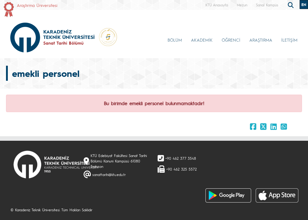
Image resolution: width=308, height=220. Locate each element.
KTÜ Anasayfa (216, 4)
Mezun (242, 4)
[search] (291, 4)
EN (303, 4)
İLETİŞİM (289, 39)
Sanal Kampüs (267, 4)
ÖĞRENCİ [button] (231, 39)
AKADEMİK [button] (202, 39)
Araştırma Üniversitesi (37, 5)
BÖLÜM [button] (175, 39)
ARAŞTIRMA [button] (260, 39)
